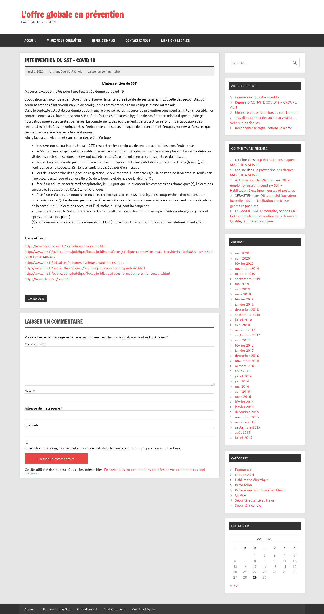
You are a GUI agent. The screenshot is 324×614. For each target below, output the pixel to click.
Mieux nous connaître (64, 40)
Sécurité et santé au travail (255, 500)
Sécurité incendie (248, 505)
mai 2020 (242, 253)
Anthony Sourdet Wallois (65, 71)
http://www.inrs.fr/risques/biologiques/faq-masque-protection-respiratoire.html (85, 268)
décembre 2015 (247, 412)
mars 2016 (243, 396)
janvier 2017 (244, 350)
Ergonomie (243, 469)
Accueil (30, 40)
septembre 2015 (247, 427)
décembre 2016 (247, 355)
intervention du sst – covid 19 (257, 97)
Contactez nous (138, 40)
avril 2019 (242, 289)
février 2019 (244, 299)
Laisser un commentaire (104, 71)
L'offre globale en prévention (72, 14)
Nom (30, 391)
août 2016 (242, 371)
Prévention (243, 485)
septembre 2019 (247, 278)
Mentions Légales (175, 40)
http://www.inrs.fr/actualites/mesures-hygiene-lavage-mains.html (74, 262)
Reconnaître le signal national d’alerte (263, 127)
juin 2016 (242, 381)
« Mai (234, 585)
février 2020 (244, 263)
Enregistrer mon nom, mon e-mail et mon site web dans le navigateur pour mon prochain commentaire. (103, 448)
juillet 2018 (243, 319)
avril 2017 (242, 340)
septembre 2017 (247, 335)
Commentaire (35, 344)
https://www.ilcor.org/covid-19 (48, 279)
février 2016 (244, 401)
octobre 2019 (245, 273)
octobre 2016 (245, 365)
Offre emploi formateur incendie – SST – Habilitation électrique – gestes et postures (262, 185)
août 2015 (242, 432)
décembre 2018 (247, 309)
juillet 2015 (243, 437)
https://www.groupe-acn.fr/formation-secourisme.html (66, 246)
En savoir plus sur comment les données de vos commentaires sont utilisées (115, 471)
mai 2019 (242, 283)
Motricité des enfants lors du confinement (267, 112)
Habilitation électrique (252, 479)
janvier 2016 (244, 406)
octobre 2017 (245, 330)
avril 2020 (242, 258)
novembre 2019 (247, 268)
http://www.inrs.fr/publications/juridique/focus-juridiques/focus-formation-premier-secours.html (97, 273)
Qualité (240, 495)
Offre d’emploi (103, 40)
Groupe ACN (36, 298)
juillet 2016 (243, 376)
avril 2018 (242, 324)
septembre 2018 (247, 314)
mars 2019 (243, 294)
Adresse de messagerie (44, 408)
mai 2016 (242, 386)
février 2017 (244, 345)
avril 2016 (242, 391)
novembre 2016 (247, 360)
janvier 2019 (244, 304)
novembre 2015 (247, 417)
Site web (31, 425)
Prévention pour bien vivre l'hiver (260, 490)
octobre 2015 (245, 422)
